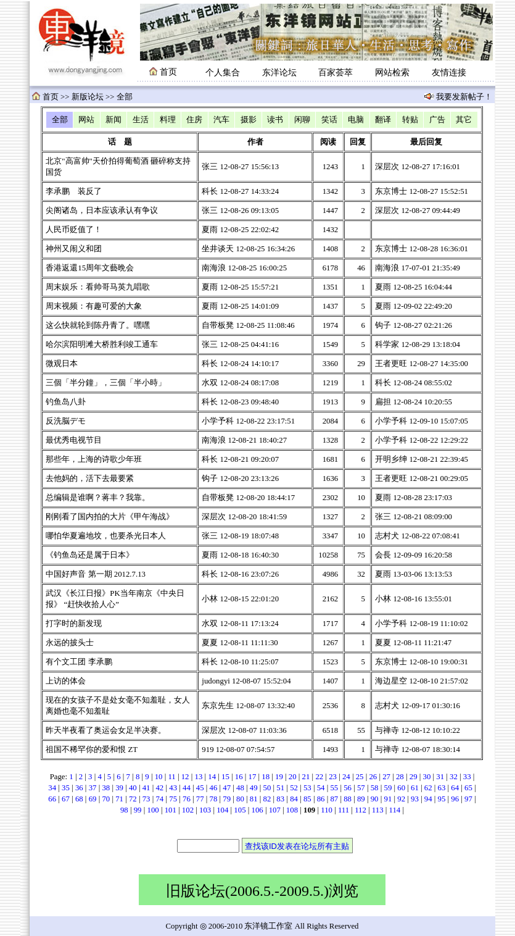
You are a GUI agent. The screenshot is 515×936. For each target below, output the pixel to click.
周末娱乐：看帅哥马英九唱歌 (98, 287)
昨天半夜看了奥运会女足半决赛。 (106, 730)
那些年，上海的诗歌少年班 (94, 459)
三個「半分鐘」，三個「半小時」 (106, 382)
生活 (141, 119)
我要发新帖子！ (463, 97)
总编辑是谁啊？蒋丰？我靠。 (98, 497)
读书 (275, 119)
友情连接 (449, 72)
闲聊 (302, 119)
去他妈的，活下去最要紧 (90, 478)
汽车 (221, 119)
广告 (437, 119)
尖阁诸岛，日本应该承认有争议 (102, 210)
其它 (464, 119)
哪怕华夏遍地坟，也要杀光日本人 (106, 536)
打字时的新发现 (74, 623)
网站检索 (392, 72)
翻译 (383, 119)
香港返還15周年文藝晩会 (90, 268)
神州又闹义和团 (74, 248)
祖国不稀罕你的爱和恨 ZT (92, 749)
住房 (194, 119)
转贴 (410, 119)
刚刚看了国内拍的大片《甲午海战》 (110, 516)
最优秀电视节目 (74, 440)
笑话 (329, 119)
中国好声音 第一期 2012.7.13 (96, 574)
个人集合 (222, 72)
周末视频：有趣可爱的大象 (94, 306)
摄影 (249, 119)
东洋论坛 (279, 72)
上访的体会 (66, 681)
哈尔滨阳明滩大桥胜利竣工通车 (102, 344)
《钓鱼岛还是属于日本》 (90, 555)
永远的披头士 (70, 642)
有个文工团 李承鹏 (79, 662)
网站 (86, 119)
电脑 (356, 119)
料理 (168, 119)
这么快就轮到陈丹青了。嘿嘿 (98, 325)
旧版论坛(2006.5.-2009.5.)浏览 (262, 891)
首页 (51, 97)
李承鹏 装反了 (74, 191)
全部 (60, 119)
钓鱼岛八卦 (66, 402)
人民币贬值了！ (74, 229)
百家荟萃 (335, 72)
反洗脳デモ (66, 421)
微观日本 (62, 363)
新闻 (113, 119)
